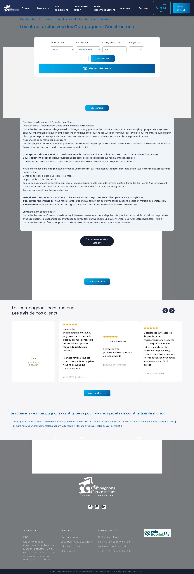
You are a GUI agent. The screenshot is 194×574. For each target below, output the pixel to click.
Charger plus (97, 108)
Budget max (135, 42)
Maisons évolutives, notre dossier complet (98, 426)
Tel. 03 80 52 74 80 (71, 546)
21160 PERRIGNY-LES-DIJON (77, 542)
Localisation (82, 42)
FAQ (25, 537)
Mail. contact (68, 551)
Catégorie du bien (111, 42)
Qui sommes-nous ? (81, 8)
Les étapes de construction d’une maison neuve (38, 421)
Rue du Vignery (69, 537)
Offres (25, 8)
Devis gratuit (181, 8)
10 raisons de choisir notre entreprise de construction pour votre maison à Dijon (132, 421)
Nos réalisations (61, 8)
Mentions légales (106, 572)
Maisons (41, 8)
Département (57, 42)
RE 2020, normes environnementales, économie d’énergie (43, 426)
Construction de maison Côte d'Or (97, 241)
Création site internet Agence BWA (129, 572)
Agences (125, 8)
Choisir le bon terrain (76, 421)
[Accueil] (12, 8)
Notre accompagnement (104, 8)
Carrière (143, 8)
